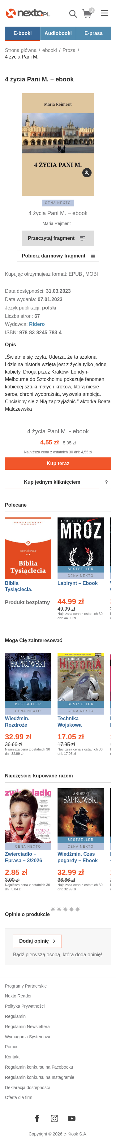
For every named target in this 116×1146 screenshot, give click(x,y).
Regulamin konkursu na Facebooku (39, 1067)
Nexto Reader (18, 995)
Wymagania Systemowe (28, 1036)
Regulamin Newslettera (27, 1026)
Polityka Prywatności (25, 1006)
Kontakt (12, 1056)
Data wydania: (21, 299)
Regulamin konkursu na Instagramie (39, 1077)
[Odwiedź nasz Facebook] (37, 1118)
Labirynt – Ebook (78, 583)
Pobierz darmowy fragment (53, 255)
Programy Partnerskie (26, 986)
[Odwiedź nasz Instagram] (54, 1118)
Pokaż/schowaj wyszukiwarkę (73, 14)
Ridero (37, 324)
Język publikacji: (23, 307)
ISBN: (12, 332)
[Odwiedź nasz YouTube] (72, 1118)
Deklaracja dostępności (27, 1087)
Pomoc (12, 1046)
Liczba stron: (19, 316)
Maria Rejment (57, 223)
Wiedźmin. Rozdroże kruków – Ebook (24, 725)
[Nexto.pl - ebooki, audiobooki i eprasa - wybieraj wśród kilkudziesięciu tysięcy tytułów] (28, 13)
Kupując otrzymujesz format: (36, 274)
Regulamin (15, 1016)
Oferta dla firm (18, 1097)
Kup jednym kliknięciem (52, 482)
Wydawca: (17, 324)
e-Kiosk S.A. (76, 1133)
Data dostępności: (25, 291)
